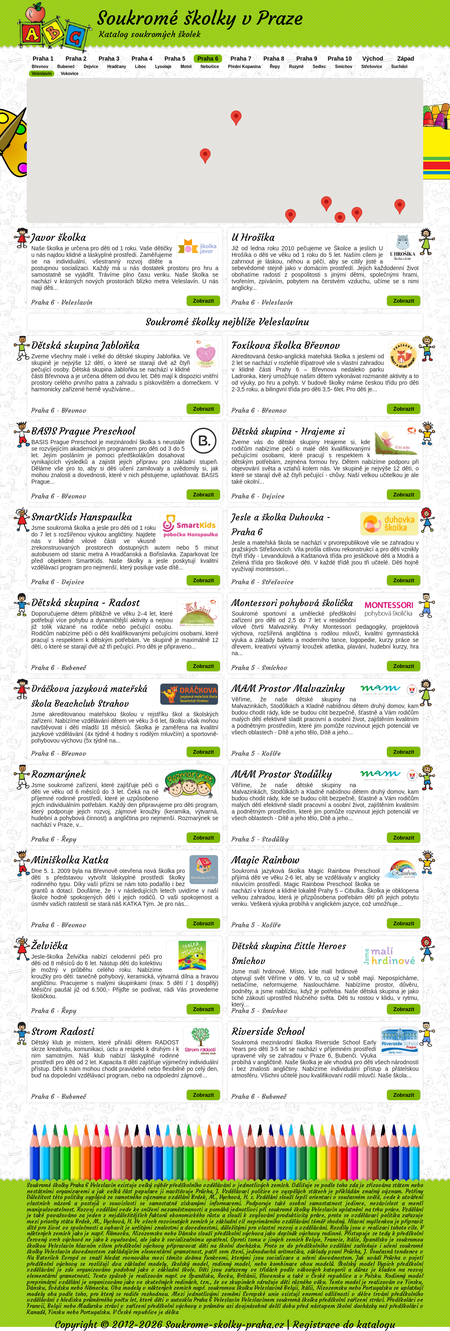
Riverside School (268, 1031)
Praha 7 (240, 58)
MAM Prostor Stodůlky (282, 774)
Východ (372, 58)
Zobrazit (203, 301)
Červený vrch (43, 1239)
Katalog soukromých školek (149, 34)
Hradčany (116, 66)
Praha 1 (43, 58)
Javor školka (58, 237)
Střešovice (371, 66)
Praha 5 (174, 58)
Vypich (385, 1264)
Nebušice (210, 66)
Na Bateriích (43, 1257)
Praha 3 (109, 58)
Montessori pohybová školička (292, 603)
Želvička (49, 946)
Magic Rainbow (266, 860)
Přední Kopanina (244, 66)
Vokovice (69, 73)
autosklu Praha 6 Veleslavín (205, 1299)
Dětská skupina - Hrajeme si (288, 431)
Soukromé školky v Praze (200, 18)
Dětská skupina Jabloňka (85, 345)
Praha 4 (141, 58)
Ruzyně (296, 66)
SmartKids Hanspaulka (81, 517)
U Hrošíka (253, 237)
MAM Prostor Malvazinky (288, 688)
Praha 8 (273, 58)
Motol (186, 66)
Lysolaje (163, 66)
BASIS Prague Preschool (83, 431)
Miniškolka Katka (69, 860)
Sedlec (319, 66)
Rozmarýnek (58, 774)
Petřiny (414, 1191)
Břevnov (40, 66)
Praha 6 (207, 58)
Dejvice (91, 66)
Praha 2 (76, 58)
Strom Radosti (62, 1031)
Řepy (275, 66)
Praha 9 (306, 58)
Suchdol (399, 66)
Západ (405, 58)
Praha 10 (340, 58)
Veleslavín (42, 73)
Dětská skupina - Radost (85, 603)
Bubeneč (66, 66)
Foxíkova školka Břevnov (286, 345)
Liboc (140, 66)
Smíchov (343, 66)
